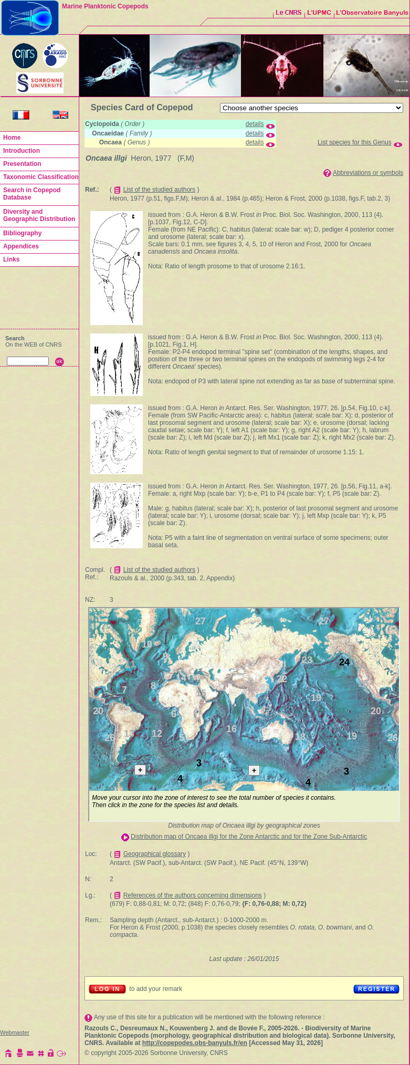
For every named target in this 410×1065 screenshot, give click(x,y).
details (255, 124)
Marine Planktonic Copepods (105, 6)
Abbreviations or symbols (368, 172)
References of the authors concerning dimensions (192, 895)
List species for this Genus (355, 142)
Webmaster (14, 1032)
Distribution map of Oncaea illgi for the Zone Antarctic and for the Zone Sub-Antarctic (249, 836)
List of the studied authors (159, 189)
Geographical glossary (154, 854)
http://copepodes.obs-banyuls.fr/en (194, 1043)
